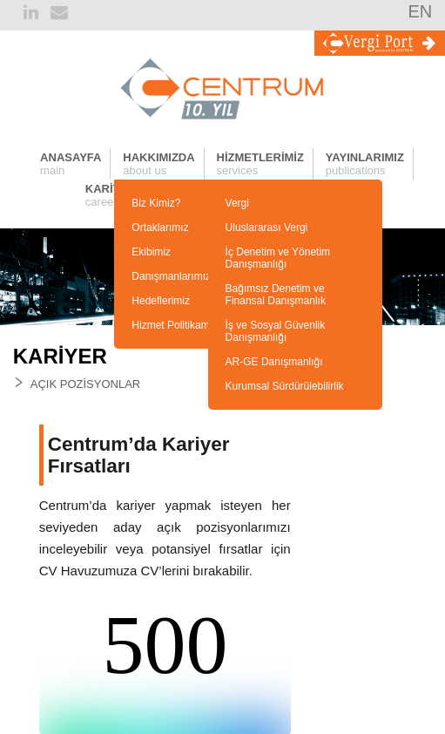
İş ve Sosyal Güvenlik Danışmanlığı (276, 331)
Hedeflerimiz (160, 301)
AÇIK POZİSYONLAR (85, 384)
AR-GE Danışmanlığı (274, 362)
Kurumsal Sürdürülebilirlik (285, 386)
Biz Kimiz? (155, 203)
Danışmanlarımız (171, 276)
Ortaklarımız (159, 227)
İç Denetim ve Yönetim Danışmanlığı (278, 258)
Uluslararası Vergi (267, 227)
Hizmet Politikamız (174, 325)
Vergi (237, 203)
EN (420, 11)
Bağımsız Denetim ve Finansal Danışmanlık (276, 294)
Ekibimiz (151, 252)
